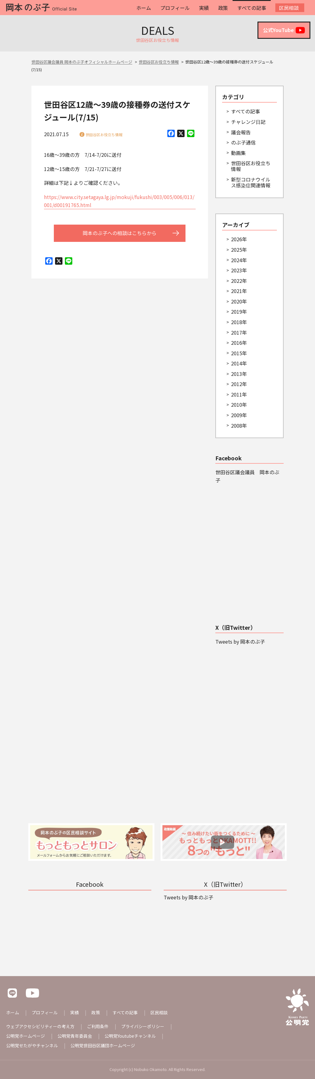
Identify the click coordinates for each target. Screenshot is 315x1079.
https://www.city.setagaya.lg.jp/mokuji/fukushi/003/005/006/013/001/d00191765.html (119, 201)
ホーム (143, 7)
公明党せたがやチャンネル (32, 1045)
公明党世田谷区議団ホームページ (102, 1045)
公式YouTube (284, 30)
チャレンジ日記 (248, 121)
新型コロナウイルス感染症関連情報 (250, 182)
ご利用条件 (98, 1026)
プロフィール (175, 7)
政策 (223, 7)
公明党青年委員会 (75, 1036)
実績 (204, 7)
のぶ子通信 (243, 142)
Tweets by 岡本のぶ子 (240, 641)
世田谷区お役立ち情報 (104, 134)
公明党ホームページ (25, 1036)
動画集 (238, 153)
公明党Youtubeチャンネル (130, 1036)
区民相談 (289, 7)
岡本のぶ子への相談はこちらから (120, 233)
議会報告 (241, 132)
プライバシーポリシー (142, 1026)
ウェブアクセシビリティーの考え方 (40, 1026)
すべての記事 (251, 7)
